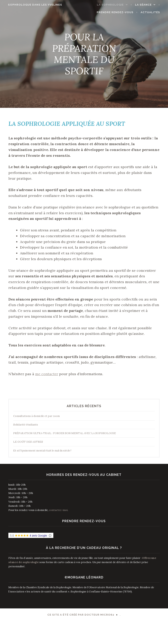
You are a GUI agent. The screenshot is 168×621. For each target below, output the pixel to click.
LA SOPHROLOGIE (113, 4)
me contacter (46, 374)
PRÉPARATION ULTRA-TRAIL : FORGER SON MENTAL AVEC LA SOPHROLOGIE (64, 433)
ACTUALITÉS (153, 12)
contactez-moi (58, 510)
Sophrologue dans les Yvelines (32, 4)
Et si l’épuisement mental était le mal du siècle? (42, 450)
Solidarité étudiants (25, 424)
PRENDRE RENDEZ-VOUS (118, 12)
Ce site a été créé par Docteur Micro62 (80, 614)
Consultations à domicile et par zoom (36, 416)
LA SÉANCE (146, 4)
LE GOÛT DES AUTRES (28, 441)
